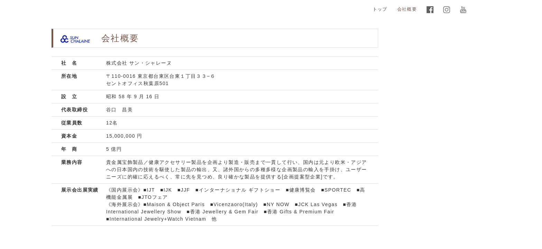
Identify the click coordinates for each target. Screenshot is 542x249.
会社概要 (407, 9)
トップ (380, 9)
